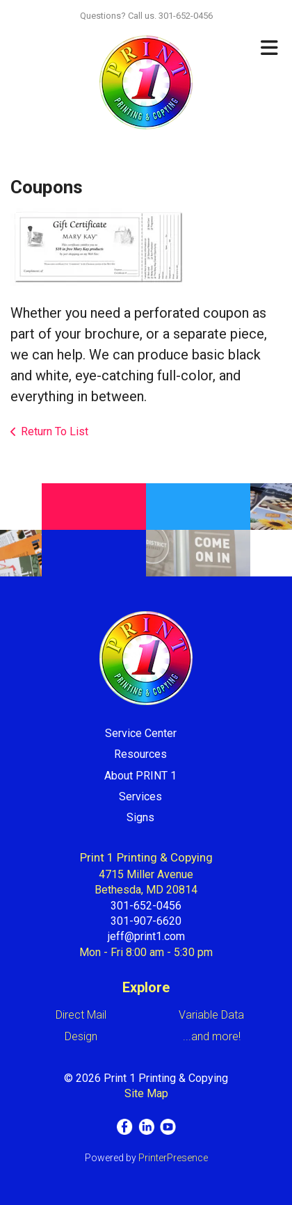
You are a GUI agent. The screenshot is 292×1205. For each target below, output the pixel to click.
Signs (140, 817)
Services (140, 796)
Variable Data (211, 1014)
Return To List (54, 431)
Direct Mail (81, 1014)
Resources (140, 754)
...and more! (212, 1036)
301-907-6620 (146, 921)
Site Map (146, 1093)
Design (81, 1036)
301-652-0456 (146, 905)
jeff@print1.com (146, 936)
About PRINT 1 (140, 775)
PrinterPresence (173, 1157)
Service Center (141, 733)
